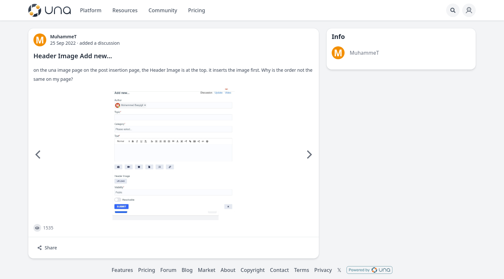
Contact (279, 270)
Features (122, 270)
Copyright (253, 270)
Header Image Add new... (72, 55)
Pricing (146, 270)
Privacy (323, 270)
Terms (301, 270)
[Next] (309, 154)
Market (206, 270)
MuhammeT (364, 52)
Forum (168, 270)
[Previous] (39, 154)
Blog (187, 270)
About (228, 270)
